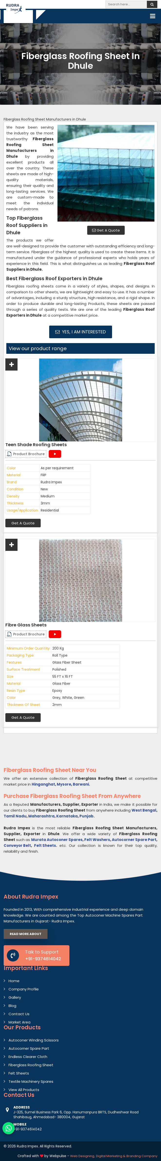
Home (14, 980)
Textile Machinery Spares (31, 1081)
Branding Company (141, 1156)
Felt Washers (97, 839)
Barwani (81, 784)
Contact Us (19, 1013)
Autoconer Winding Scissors (34, 1040)
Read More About (25, 934)
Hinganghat (43, 784)
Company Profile (24, 989)
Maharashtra (41, 816)
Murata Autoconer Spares (57, 839)
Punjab (86, 816)
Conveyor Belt (17, 845)
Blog (12, 1005)
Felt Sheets (45, 845)
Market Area (19, 1022)
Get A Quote (106, 230)
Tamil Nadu (15, 816)
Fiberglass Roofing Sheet (31, 1064)
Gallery (15, 997)
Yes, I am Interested (80, 332)
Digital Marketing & (110, 1156)
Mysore (64, 784)
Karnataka (67, 816)
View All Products (24, 1089)
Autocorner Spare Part (134, 839)
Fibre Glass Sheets (26, 625)
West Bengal (144, 810)
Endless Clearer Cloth (28, 1056)
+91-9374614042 (43, 959)
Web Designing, (82, 1156)
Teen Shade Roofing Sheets (36, 445)
